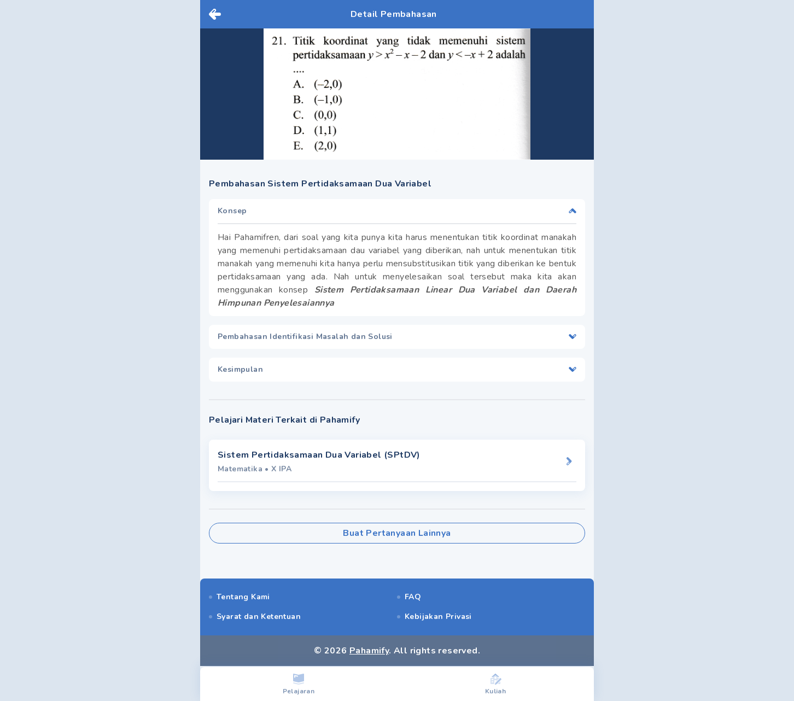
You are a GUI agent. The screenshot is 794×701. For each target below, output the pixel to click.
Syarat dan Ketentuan (259, 616)
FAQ (413, 597)
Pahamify (369, 651)
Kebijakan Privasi (438, 616)
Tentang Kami (243, 597)
